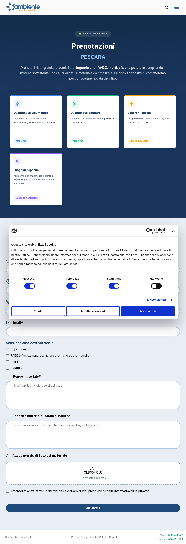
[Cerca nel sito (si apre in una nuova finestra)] (166, 7)
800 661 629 (175, 539)
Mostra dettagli (157, 299)
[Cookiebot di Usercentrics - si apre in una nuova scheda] (148, 231)
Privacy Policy (79, 537)
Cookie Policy (98, 537)
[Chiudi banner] (173, 230)
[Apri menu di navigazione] (176, 7)
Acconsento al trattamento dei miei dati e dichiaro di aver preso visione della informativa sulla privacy (79, 491)
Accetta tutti (148, 311)
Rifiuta (38, 311)
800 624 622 (175, 534)
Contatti (113, 537)
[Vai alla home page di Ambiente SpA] (23, 10)
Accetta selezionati (93, 311)
